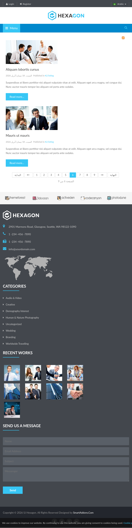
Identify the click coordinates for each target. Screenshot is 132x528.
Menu (11, 28)
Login (10, 3)
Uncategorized (13, 324)
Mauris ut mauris (18, 135)
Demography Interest (17, 311)
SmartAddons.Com (83, 512)
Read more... (17, 96)
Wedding (11, 330)
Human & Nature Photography (22, 317)
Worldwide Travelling (17, 343)
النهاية (113, 174)
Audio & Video (14, 298)
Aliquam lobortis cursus (22, 69)
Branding (11, 337)
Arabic (119, 3)
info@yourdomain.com (22, 249)
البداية (18, 174)
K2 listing (49, 75)
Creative (10, 304)
